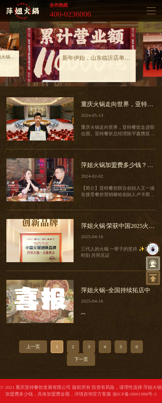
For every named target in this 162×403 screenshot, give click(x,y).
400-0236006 (70, 14)
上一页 (33, 346)
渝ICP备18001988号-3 (134, 394)
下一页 (81, 359)
